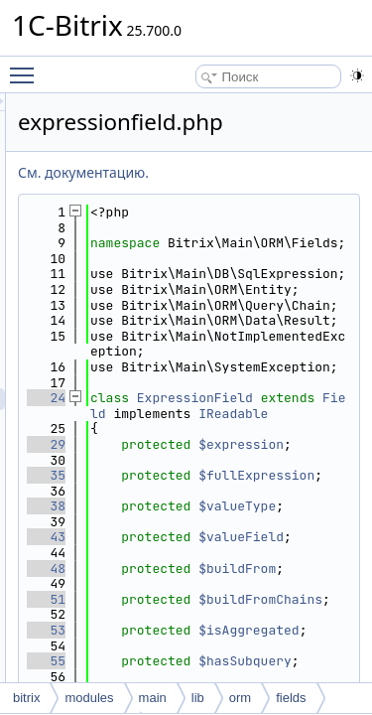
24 (158, 506)
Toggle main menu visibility (27, 66)
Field (315, 521)
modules (88, 697)
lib (197, 697)
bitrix (26, 697)
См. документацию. (195, 172)
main (153, 697)
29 (158, 583)
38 (158, 676)
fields (291, 697)
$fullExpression (271, 638)
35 (158, 630)
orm (240, 697)
